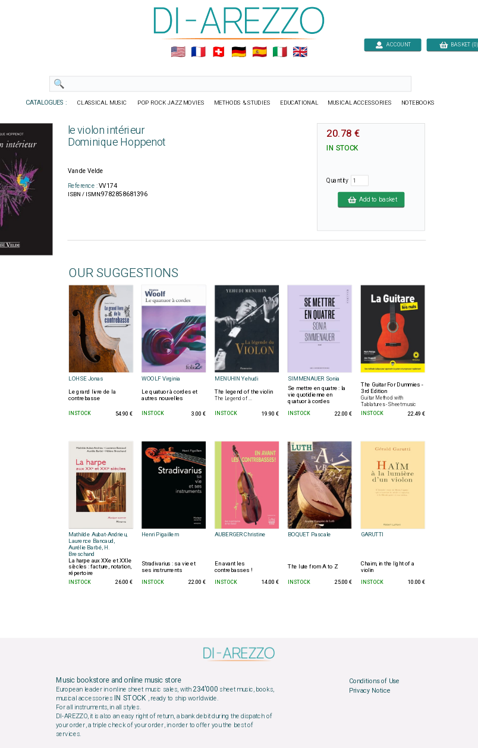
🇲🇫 (198, 52)
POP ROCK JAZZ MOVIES (171, 103)
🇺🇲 (178, 52)
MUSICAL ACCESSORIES (360, 103)
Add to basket (371, 199)
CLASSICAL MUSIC (102, 103)
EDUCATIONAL (299, 103)
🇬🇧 (300, 52)
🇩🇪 (238, 52)
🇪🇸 (259, 52)
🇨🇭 (218, 52)
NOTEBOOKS (418, 103)
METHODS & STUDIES (242, 103)
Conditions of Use (374, 681)
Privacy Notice (370, 690)
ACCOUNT (393, 44)
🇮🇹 (279, 52)
